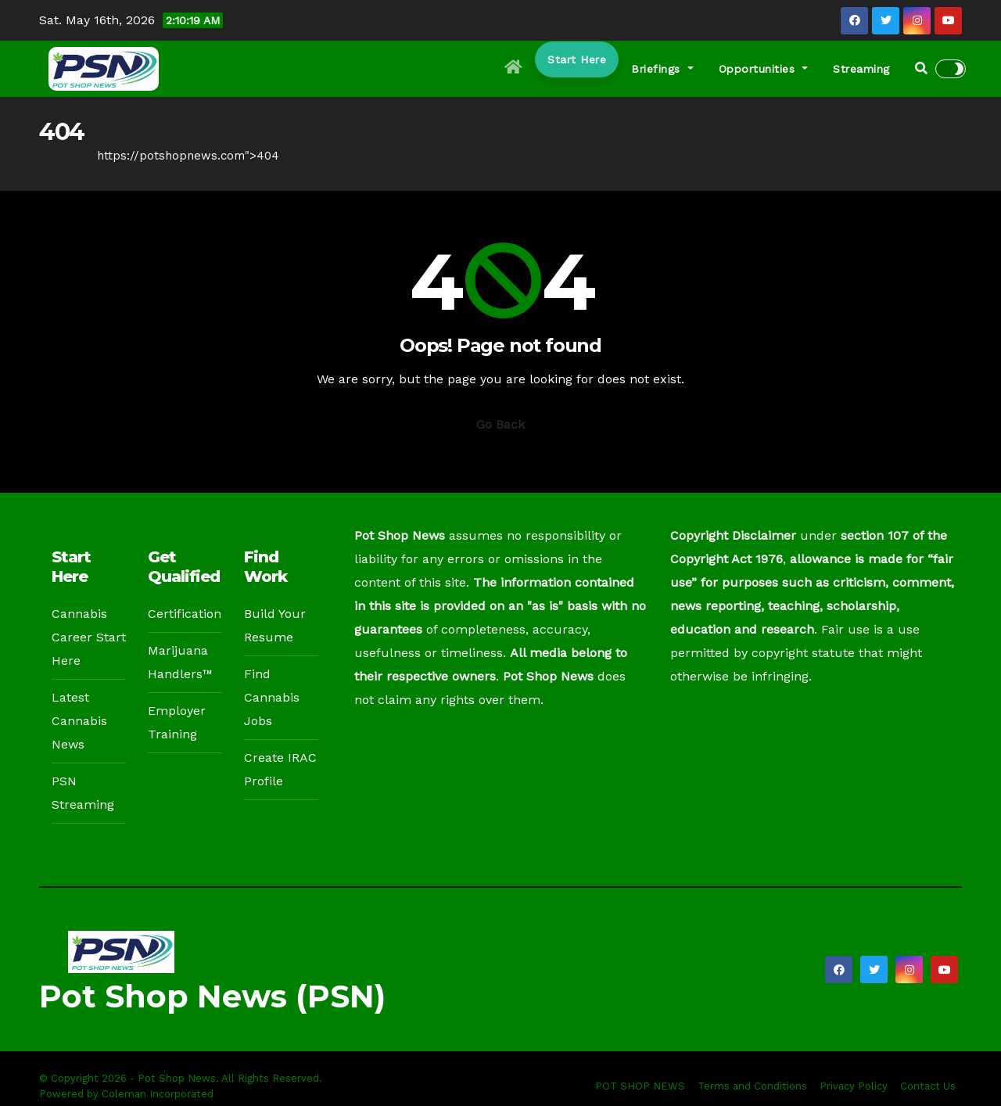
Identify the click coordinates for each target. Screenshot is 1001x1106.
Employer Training (177, 722)
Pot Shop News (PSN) (212, 996)
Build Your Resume (275, 625)
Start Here (576, 59)
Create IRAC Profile (280, 769)
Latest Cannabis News (79, 721)
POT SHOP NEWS (640, 1086)
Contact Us (928, 1086)
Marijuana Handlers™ (180, 662)
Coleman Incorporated (157, 1094)
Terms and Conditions (752, 1086)
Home (56, 156)
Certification (184, 613)
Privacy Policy (854, 1086)
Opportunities (764, 69)
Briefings (662, 69)
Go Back (500, 424)
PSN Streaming (83, 793)
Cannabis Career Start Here (89, 637)
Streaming (861, 69)
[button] (921, 68)
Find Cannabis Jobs (272, 697)
